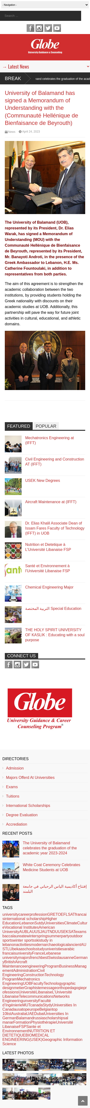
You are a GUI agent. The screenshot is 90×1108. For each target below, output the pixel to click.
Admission (15, 768)
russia (39, 1018)
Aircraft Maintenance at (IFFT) (50, 502)
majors (24, 958)
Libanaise (44, 992)
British (9, 962)
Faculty (37, 983)
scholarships (54, 1018)
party (65, 936)
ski (37, 940)
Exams (12, 787)
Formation (21, 1022)
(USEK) (35, 1040)
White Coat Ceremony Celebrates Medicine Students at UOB (51, 867)
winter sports (24, 940)
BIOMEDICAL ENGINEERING (25, 1037)
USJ (38, 932)
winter (32, 936)
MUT (26, 1005)
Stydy (47, 1005)
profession (38, 914)
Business (67, 966)
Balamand (25, 1018)
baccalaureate (14, 936)
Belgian (45, 1009)
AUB (23, 932)
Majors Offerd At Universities (30, 778)
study (40, 949)
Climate (70, 923)
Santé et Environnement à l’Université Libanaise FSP (47, 568)
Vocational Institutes (22, 927)
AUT (46, 932)
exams (80, 932)
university (10, 914)
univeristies (54, 949)
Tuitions (12, 796)
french (35, 958)
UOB (27, 983)
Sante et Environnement (21, 1029)
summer (54, 936)
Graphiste (32, 988)
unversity (30, 1001)
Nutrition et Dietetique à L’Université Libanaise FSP (48, 547)
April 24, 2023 (31, 131)
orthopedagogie (70, 988)
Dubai (39, 1014)
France (38, 953)
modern (37, 945)
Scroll (83, 1101)
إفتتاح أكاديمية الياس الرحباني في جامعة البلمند (55, 888)
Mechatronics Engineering (21, 981)
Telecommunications (36, 996)
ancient (75, 945)
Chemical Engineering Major (49, 587)
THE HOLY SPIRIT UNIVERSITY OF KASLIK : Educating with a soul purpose (54, 635)
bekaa (17, 949)
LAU (31, 932)
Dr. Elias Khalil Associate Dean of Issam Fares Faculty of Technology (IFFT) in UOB (54, 528)
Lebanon (26, 923)
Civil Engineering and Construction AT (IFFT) (54, 461)
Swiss (53, 958)
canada (36, 1005)
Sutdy (39, 923)
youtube (57, 28)
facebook (30, 28)
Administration (25, 970)
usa (19, 1009)
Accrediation (16, 824)
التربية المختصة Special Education (53, 608)
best (44, 958)
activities (23, 945)
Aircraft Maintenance (14, 964)
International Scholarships (28, 806)
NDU (54, 932)
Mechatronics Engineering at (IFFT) (49, 440)
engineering (34, 966)
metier (19, 988)
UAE (30, 1014)
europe (33, 1009)
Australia (18, 1014)
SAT (71, 932)
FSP (22, 1027)
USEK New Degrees (42, 480)
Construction (33, 975)
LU (9, 949)
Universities (54, 923)
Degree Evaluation (22, 815)
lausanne (66, 958)
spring (42, 936)
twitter (48, 28)
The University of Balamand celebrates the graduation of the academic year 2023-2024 (50, 848)
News (11, 131)
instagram (39, 28)
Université (27, 992)
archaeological (56, 945)
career (24, 914)
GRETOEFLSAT (61, 914)
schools (29, 949)
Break (13, 78)
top (24, 1009)
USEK (63, 932)
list (9, 1014)
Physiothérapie (43, 1022)
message (49, 988)
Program (51, 966)
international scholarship (25, 919)
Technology (53, 983)
